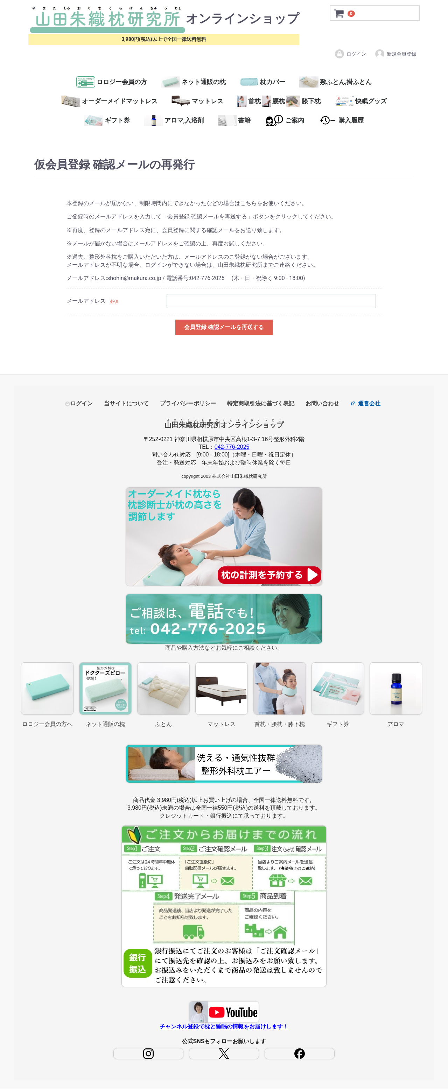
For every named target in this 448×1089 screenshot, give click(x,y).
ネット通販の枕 (193, 82)
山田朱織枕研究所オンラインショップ (224, 425)
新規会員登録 (395, 54)
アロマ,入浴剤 (174, 120)
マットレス (198, 101)
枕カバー (263, 82)
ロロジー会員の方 (111, 82)
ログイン (350, 54)
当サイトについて (126, 404)
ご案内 (284, 120)
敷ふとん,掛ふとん (335, 82)
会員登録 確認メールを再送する (224, 327)
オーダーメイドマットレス (109, 101)
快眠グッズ (361, 101)
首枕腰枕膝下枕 (279, 101)
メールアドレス (86, 301)
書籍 (234, 120)
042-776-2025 (232, 447)
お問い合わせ (322, 404)
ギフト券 (107, 120)
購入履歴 (341, 120)
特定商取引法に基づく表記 (260, 404)
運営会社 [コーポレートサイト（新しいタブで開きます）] (365, 404)
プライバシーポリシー (188, 404)
